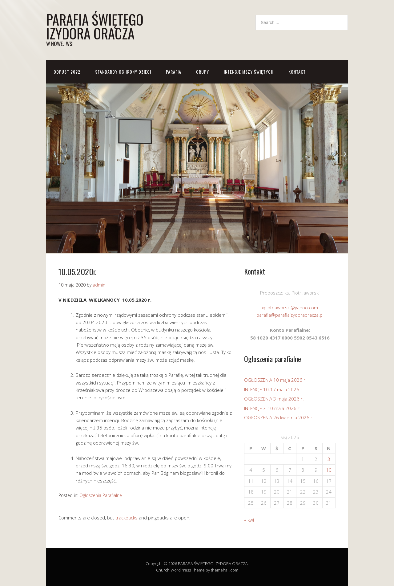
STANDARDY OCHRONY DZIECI (123, 71)
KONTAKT (297, 71)
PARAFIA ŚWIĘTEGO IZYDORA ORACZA (94, 26)
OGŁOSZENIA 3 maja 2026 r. (274, 399)
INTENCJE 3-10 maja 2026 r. (272, 408)
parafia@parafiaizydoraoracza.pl (290, 315)
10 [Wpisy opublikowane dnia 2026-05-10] (329, 470)
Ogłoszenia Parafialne (100, 495)
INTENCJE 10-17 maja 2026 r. (274, 389)
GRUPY (202, 71)
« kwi (249, 520)
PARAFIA (173, 71)
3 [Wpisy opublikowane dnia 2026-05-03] (329, 459)
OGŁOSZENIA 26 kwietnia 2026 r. (279, 417)
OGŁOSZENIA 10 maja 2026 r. (275, 380)
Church (163, 570)
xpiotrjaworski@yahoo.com (290, 307)
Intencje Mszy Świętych (249, 71)
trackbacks (126, 518)
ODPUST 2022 (67, 71)
